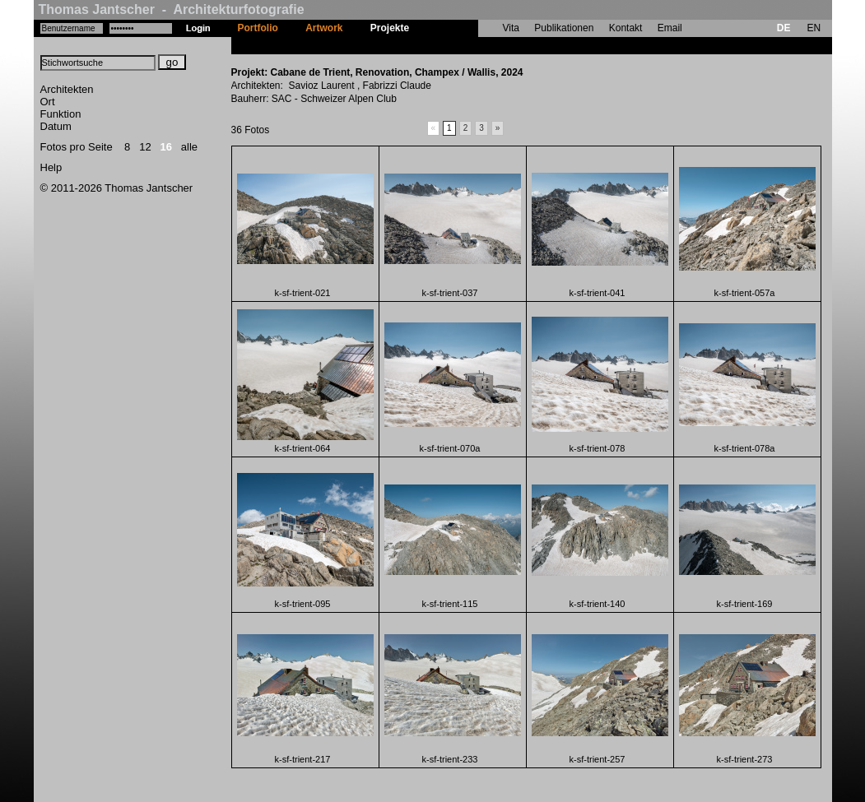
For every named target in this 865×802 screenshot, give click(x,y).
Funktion (60, 114)
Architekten (67, 89)
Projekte (389, 28)
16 (166, 147)
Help (51, 167)
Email (670, 28)
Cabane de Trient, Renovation (492, 45)
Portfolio (258, 28)
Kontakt (626, 28)
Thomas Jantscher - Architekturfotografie (172, 9)
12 (145, 147)
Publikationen (563, 28)
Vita (511, 28)
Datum (56, 126)
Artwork (323, 28)
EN (814, 28)
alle (189, 147)
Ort (47, 101)
